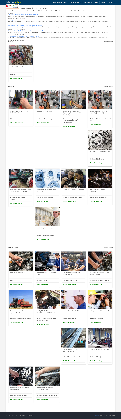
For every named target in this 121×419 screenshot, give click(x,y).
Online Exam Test (75, 2)
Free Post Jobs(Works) (91, 2)
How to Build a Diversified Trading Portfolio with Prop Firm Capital (23, 36)
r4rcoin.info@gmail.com (27, 415)
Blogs (103, 2)
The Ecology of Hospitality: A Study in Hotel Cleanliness (21, 20)
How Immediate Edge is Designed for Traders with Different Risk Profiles (25, 25)
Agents (97, 415)
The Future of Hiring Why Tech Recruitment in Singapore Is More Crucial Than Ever (27, 31)
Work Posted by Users (60, 2)
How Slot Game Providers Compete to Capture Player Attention (23, 14)
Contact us (111, 2)
